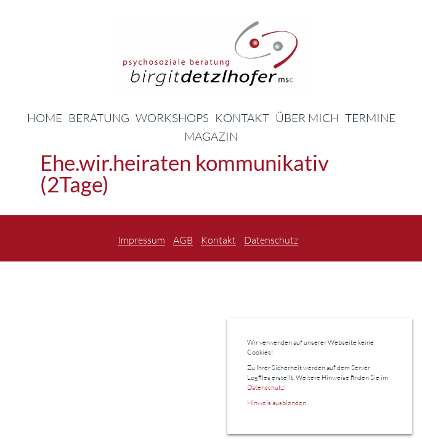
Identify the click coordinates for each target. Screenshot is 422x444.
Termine (370, 117)
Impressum (141, 240)
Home (44, 117)
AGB (183, 240)
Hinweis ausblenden (276, 402)
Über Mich (307, 117)
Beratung (98, 117)
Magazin (211, 136)
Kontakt (242, 117)
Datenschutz (271, 240)
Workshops (172, 117)
